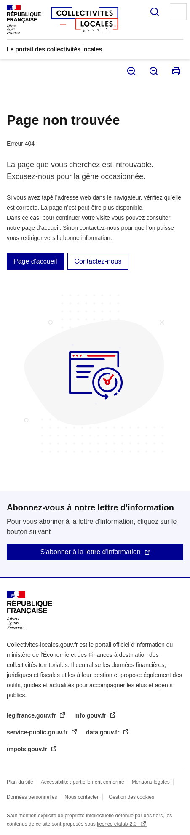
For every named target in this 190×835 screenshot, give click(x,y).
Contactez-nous (97, 261)
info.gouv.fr (91, 715)
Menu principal (178, 11)
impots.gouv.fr (28, 749)
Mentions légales (151, 782)
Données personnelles (32, 797)
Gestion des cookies (131, 797)
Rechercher (154, 11)
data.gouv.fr (103, 732)
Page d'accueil (35, 261)
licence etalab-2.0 (117, 824)
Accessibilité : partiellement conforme (82, 782)
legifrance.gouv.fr (32, 715)
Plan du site (20, 782)
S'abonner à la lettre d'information (90, 551)
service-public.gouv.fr (38, 732)
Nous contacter (81, 797)
